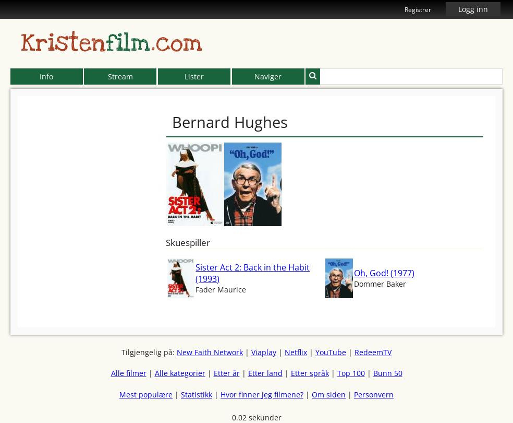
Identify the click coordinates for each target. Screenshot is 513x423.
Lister (194, 76)
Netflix (296, 352)
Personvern (374, 395)
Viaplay (263, 352)
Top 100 (351, 373)
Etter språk (310, 373)
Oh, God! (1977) (384, 273)
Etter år (227, 373)
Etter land (265, 373)
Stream (120, 76)
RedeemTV (373, 352)
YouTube (330, 352)
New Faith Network (210, 352)
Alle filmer (128, 373)
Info (46, 76)
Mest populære (146, 395)
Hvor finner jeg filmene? (262, 395)
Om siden (329, 395)
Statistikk (196, 395)
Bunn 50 (387, 373)
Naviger (268, 76)
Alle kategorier (180, 373)
